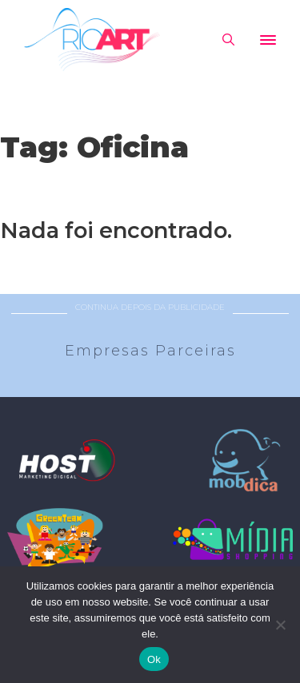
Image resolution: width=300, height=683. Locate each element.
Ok (154, 659)
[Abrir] (268, 40)
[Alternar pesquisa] (228, 40)
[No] (280, 625)
